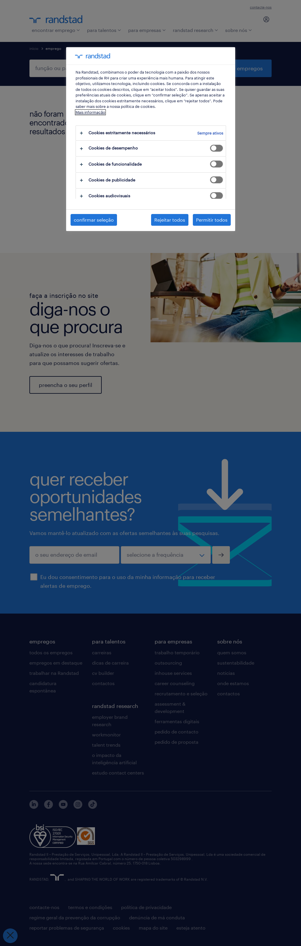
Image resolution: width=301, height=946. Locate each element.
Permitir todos (212, 220)
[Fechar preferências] (10, 935)
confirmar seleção (94, 220)
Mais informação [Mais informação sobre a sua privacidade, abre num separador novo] (90, 112)
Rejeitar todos (169, 220)
